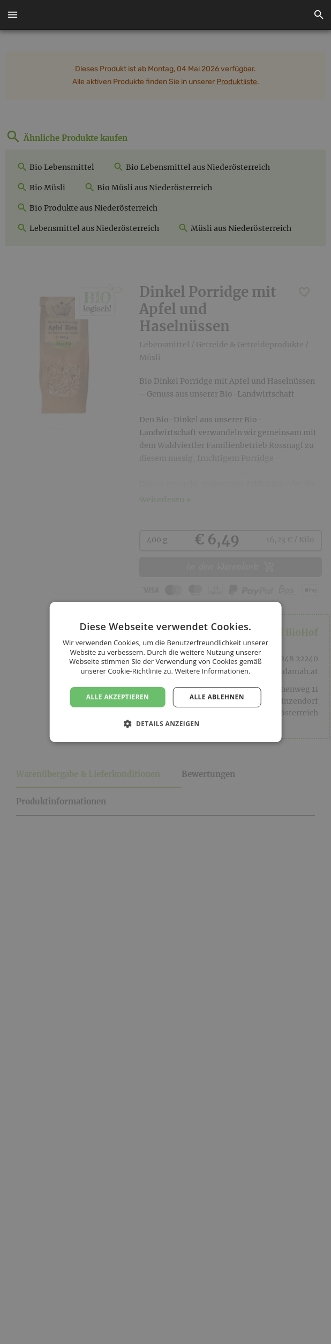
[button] (12, 15)
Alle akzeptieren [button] (117, 696)
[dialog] (165, 672)
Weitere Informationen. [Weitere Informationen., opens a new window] (212, 671)
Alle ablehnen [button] (217, 696)
